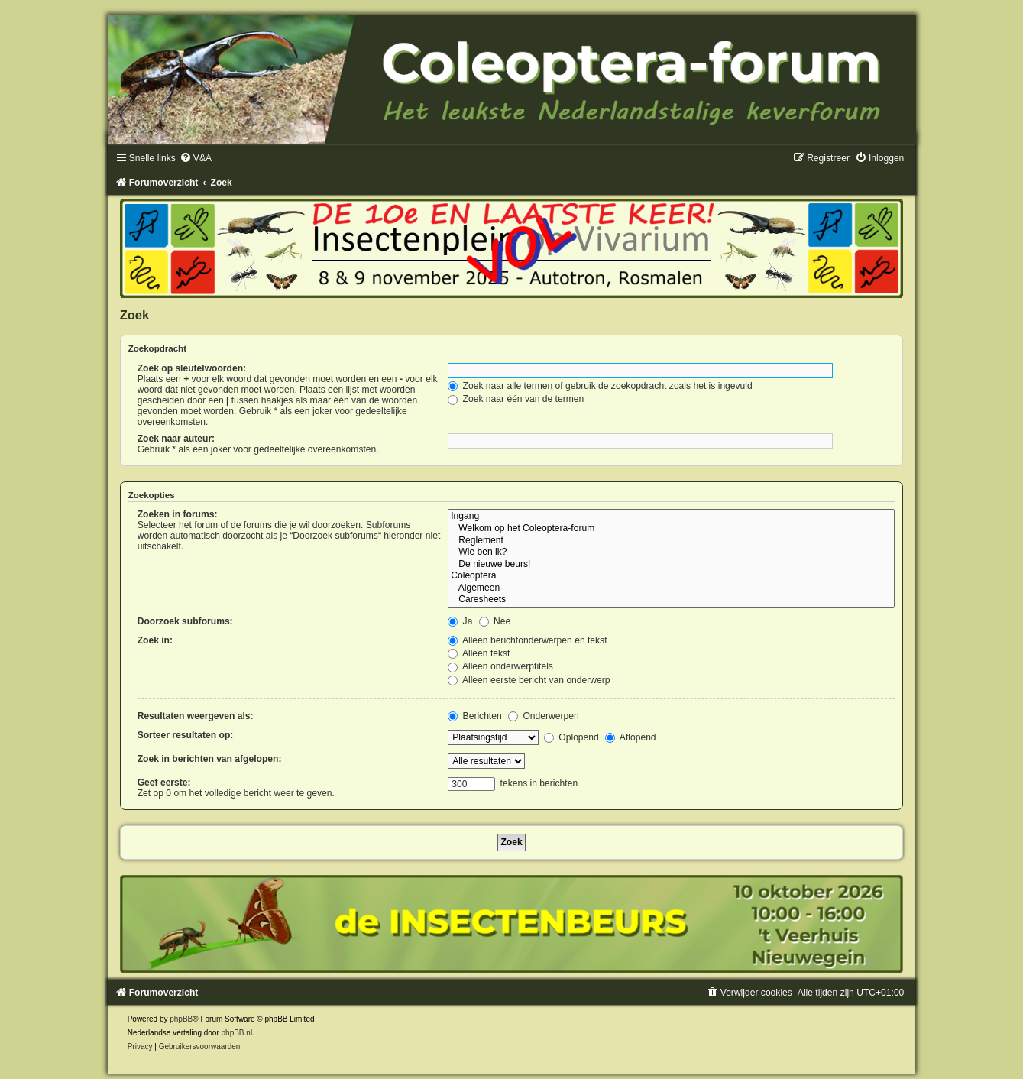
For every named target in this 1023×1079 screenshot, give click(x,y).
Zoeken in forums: (178, 514)
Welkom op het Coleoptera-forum (671, 529)
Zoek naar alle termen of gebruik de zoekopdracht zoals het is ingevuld (600, 386)
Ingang (671, 516)
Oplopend (571, 737)
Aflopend (630, 737)
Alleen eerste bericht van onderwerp (529, 680)
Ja (460, 621)
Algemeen (671, 588)
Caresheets (671, 600)
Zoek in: (155, 640)
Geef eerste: (164, 782)
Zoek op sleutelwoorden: (192, 368)
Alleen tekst (479, 653)
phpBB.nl (237, 1033)
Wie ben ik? (671, 552)
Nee (495, 621)
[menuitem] (196, 158)
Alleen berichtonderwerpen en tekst (527, 640)
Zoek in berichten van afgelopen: (210, 758)
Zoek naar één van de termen (516, 399)
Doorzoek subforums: (185, 621)
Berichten (474, 716)
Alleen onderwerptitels (500, 666)
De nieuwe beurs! (671, 565)
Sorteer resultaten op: (186, 735)
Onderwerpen (543, 716)
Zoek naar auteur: (176, 438)
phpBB (181, 1019)
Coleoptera (671, 576)
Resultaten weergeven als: (196, 716)
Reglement (671, 541)
